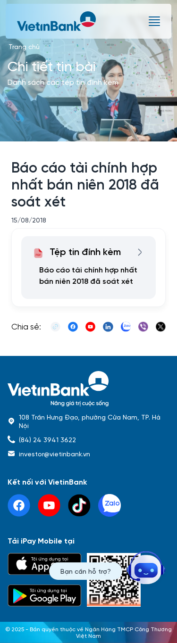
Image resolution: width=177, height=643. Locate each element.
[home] (88, 388)
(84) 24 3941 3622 (47, 439)
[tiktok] (79, 505)
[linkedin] (109, 505)
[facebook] (19, 505)
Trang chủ (24, 46)
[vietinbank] (57, 21)
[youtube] (49, 505)
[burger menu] (154, 21)
